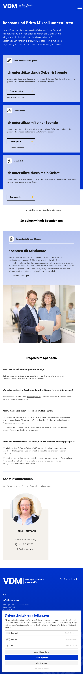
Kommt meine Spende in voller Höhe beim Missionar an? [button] (28, 411)
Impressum (45, 668)
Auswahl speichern (41, 652)
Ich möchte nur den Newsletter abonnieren (44, 210)
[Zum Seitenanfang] (68, 579)
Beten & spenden (16, 91)
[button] (79, 7)
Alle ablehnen (41, 663)
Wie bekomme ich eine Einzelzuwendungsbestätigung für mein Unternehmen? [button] (38, 390)
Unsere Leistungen (21, 276)
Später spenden (17, 97)
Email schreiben (26, 549)
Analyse (14, 639)
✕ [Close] (79, 613)
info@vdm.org (11, 600)
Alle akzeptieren (41, 657)
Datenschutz (38, 668)
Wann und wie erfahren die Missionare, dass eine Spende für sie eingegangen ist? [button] (39, 441)
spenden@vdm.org (34, 397)
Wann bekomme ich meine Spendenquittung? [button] (23, 369)
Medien (14, 646)
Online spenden (16, 141)
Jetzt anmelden (15, 197)
